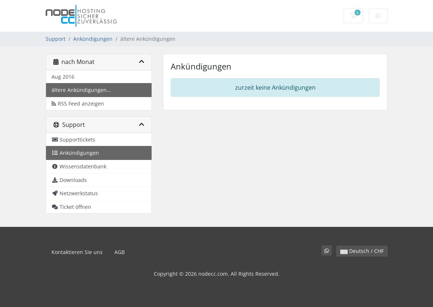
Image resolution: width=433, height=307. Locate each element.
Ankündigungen (93, 38)
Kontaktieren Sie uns (77, 252)
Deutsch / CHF (362, 250)
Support (55, 38)
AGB (119, 252)
